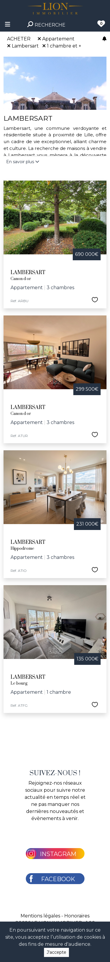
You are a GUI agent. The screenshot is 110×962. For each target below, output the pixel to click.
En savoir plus (22, 161)
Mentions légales (40, 916)
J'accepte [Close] (56, 952)
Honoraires (76, 916)
